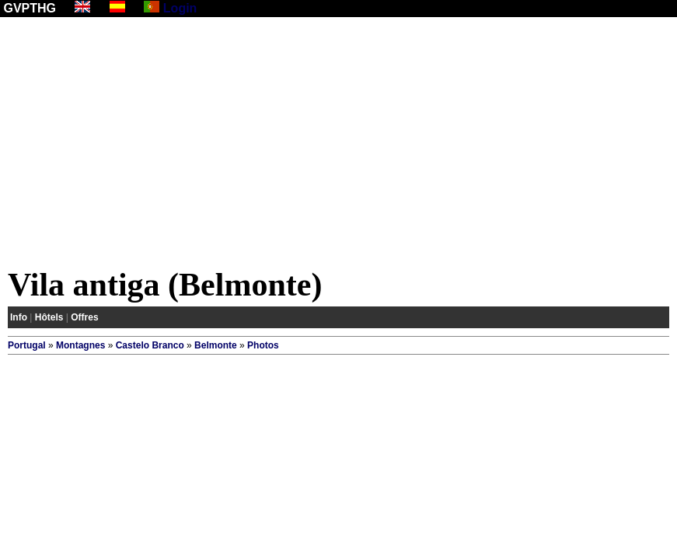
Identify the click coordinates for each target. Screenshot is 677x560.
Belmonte (215, 345)
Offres (84, 317)
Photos (263, 345)
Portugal (27, 345)
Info (18, 317)
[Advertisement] (338, 145)
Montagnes (80, 345)
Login (180, 8)
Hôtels (49, 317)
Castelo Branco (150, 345)
